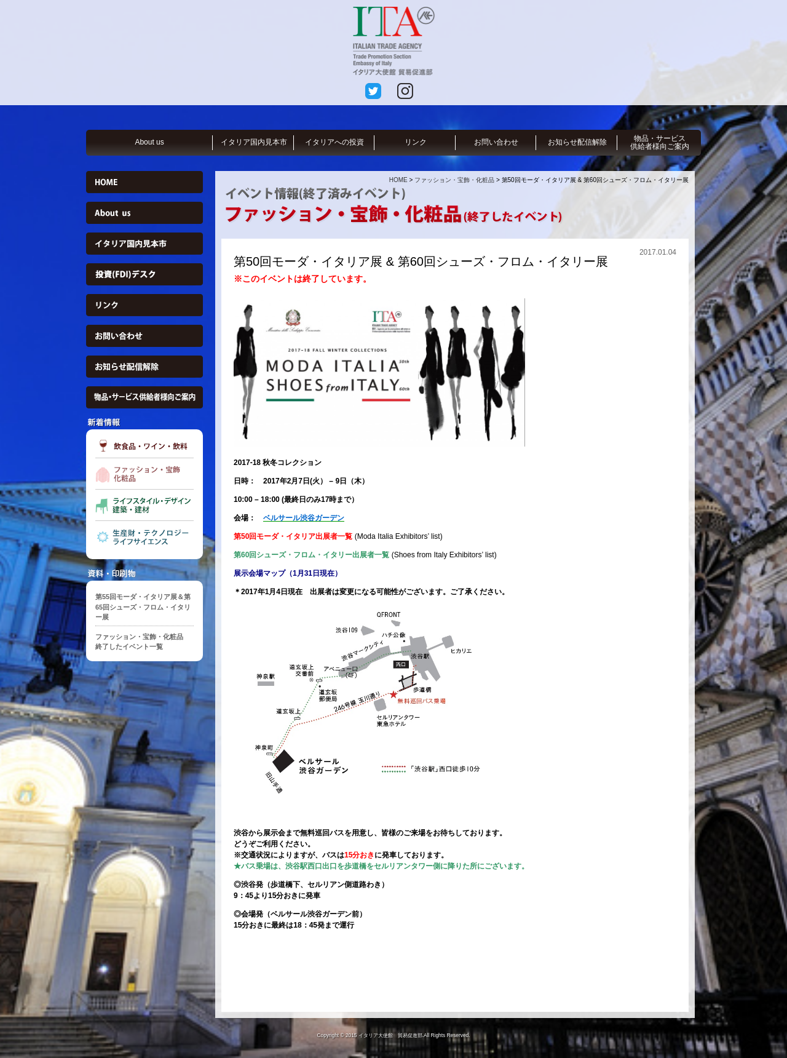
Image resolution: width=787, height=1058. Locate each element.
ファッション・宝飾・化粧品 (454, 180)
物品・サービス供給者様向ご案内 (659, 142)
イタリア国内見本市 (254, 142)
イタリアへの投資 (334, 142)
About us (149, 142)
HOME (398, 180)
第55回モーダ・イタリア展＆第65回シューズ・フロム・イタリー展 (143, 607)
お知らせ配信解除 (577, 142)
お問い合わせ (496, 142)
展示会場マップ (259, 573)
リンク (416, 142)
